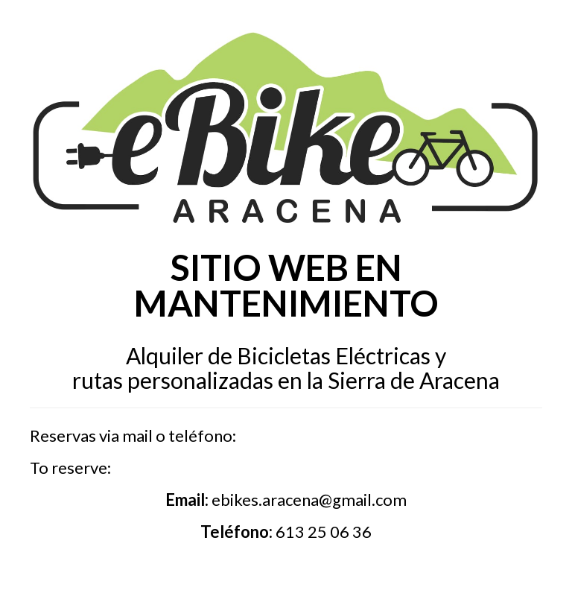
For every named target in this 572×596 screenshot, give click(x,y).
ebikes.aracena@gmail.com (309, 499)
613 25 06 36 (324, 532)
